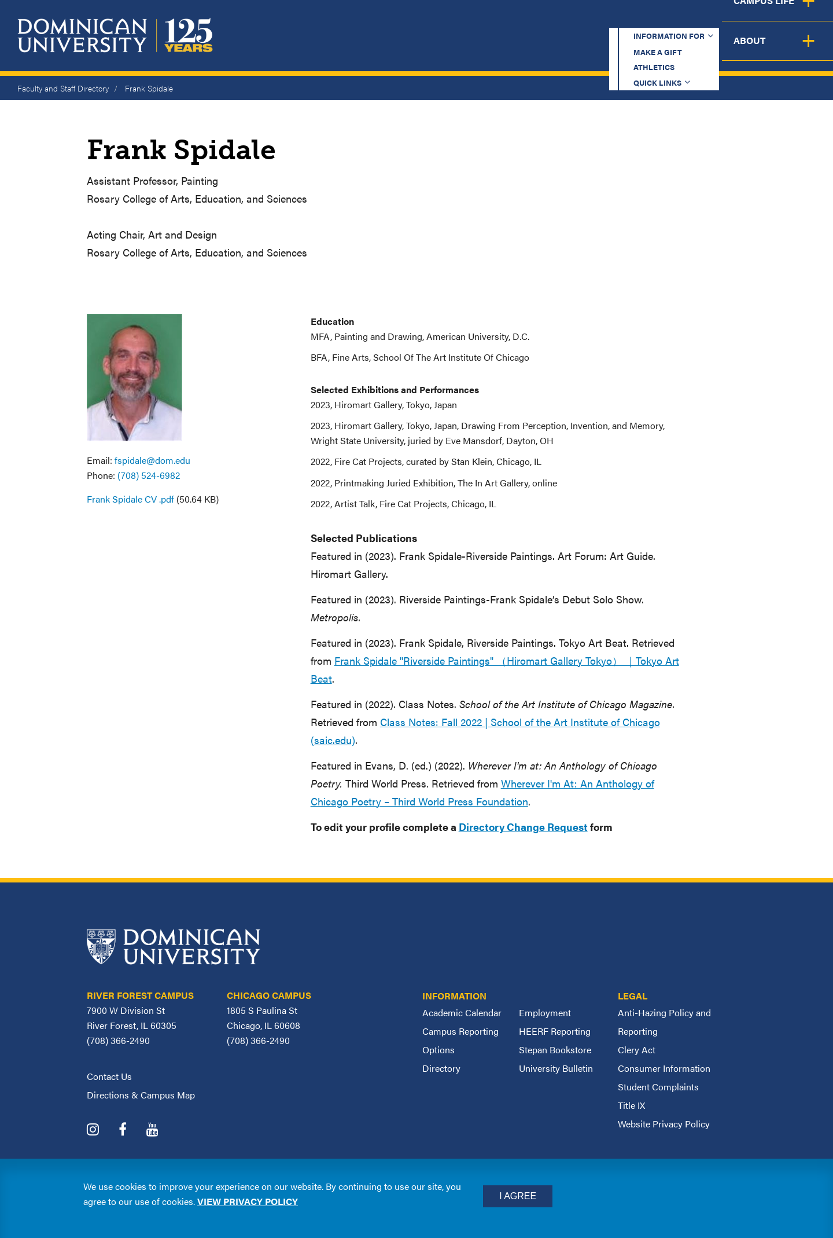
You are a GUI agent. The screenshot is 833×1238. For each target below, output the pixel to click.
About (800, 49)
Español (755, 19)
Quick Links (669, 19)
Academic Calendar (462, 1012)
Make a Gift (510, 19)
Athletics (589, 19)
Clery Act (636, 1049)
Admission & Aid (490, 49)
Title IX (631, 1105)
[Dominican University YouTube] (161, 1130)
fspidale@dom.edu (152, 460)
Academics (387, 49)
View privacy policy (247, 1201)
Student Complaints (658, 1086)
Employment (545, 1012)
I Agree (517, 1196)
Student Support (610, 49)
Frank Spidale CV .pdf (130, 499)
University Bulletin (556, 1068)
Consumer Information (664, 1068)
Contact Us (109, 1076)
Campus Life (718, 49)
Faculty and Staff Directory (63, 88)
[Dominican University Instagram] (101, 1130)
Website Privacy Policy (664, 1123)
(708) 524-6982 (148, 475)
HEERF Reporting (555, 1031)
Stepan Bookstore (555, 1049)
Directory (441, 1068)
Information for (407, 19)
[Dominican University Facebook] (131, 1130)
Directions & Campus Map (141, 1094)
